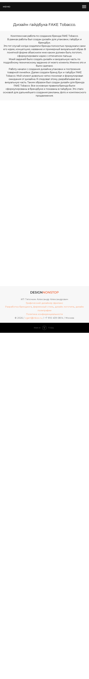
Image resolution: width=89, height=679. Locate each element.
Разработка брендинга (18, 306)
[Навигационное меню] (84, 6)
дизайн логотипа (64, 306)
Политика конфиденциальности (44, 314)
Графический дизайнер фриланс (44, 303)
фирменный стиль (43, 306)
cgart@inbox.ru (33, 318)
